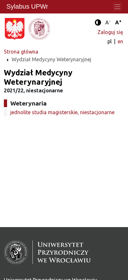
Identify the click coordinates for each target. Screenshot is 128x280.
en (120, 41)
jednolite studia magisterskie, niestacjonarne (62, 112)
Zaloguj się (110, 32)
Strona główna (21, 52)
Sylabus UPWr (27, 6)
